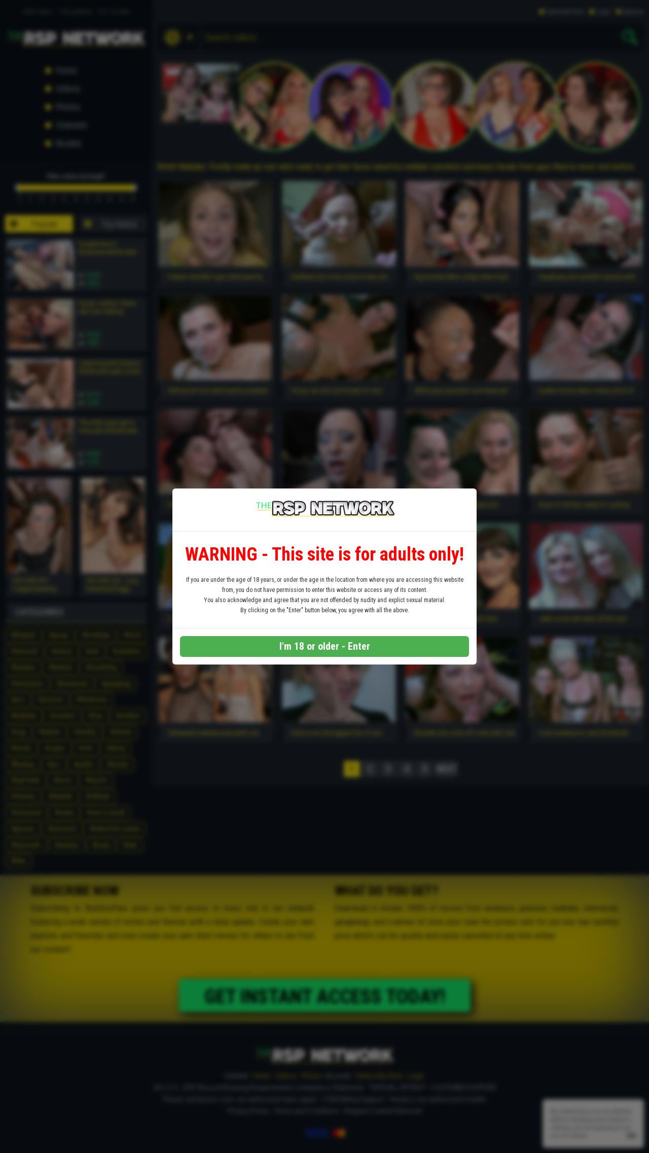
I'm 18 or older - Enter (324, 646)
